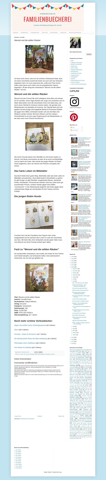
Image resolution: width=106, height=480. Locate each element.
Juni (74, 281)
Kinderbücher (24, 32)
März (74, 330)
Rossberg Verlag (73, 410)
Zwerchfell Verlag (83, 430)
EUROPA (88, 370)
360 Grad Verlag (73, 349)
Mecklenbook (84, 397)
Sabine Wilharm (41, 354)
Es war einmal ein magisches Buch (80, 301)
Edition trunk (72, 373)
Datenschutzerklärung (75, 32)
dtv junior (27, 354)
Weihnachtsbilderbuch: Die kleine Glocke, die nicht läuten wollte (84, 139)
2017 (72, 341)
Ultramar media (86, 423)
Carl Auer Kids (86, 363)
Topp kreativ (87, 420)
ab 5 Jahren (18, 455)
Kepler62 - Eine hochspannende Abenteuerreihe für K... (79, 304)
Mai (74, 326)
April (74, 328)
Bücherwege (77, 363)
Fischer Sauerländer (86, 377)
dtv (24, 354)
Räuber (36, 354)
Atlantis (87, 354)
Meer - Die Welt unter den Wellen (80, 283)
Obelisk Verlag (87, 403)
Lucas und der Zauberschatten (79, 299)
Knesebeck (80, 391)
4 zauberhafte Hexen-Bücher (79, 313)
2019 (72, 337)
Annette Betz (78, 351)
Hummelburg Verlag (79, 383)
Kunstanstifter (86, 392)
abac (89, 430)
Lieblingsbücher (35, 32)
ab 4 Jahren (18, 453)
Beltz (71, 359)
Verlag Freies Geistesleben (82, 424)
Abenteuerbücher (75, 75)
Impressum (63, 32)
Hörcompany (72, 385)
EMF (83, 370)
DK (88, 367)
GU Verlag (74, 379)
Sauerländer (72, 412)
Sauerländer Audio (81, 412)
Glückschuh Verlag (80, 380)
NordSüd (90, 401)
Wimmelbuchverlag (74, 427)
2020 (72, 267)
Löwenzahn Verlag (86, 395)
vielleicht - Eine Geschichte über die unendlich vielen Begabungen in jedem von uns (84, 163)
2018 (72, 339)
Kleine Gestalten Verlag (76, 389)
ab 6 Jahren (18, 457)
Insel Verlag (79, 385)
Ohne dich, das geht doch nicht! (79, 288)
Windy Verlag (82, 427)
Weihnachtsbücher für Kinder (78, 80)
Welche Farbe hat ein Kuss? (84, 174)
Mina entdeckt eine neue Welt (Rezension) (79, 318)
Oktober (75, 272)
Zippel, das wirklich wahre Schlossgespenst (29, 325)
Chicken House (84, 365)
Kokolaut (88, 391)
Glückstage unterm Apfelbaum (25, 343)
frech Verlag (83, 435)
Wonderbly (89, 427)
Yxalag (77, 430)
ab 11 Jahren (19, 466)
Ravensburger (74, 409)
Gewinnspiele (54, 32)
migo (82, 436)
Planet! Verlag (79, 407)
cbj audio (72, 433)
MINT (72, 60)
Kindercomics (74, 66)
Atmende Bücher (73, 355)
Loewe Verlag (74, 395)
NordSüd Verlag (76, 403)
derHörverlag (85, 433)
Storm (16, 330)
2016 (72, 343)
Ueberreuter (88, 421)
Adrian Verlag (83, 349)
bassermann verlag (74, 432)
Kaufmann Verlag (80, 386)
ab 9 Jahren (18, 462)
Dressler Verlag (88, 368)
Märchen (73, 78)
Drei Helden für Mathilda (22, 347)
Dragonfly (78, 368)
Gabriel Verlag (81, 379)
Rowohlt (88, 410)
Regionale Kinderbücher (76, 69)
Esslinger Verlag (85, 374)
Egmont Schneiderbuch (83, 373)
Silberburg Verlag (73, 415)
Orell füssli (89, 404)
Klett (86, 389)
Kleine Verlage (74, 68)
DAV (85, 367)
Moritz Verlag (79, 400)
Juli (73, 279)
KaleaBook (72, 386)
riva (70, 438)
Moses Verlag (87, 400)
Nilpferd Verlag (82, 401)
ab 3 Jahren (18, 451)
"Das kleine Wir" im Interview (85, 194)
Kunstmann (72, 394)
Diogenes (72, 368)
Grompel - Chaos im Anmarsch (25, 334)
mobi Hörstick (87, 436)
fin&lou (77, 435)
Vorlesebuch (47, 354)
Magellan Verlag (74, 397)
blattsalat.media (83, 432)
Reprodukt (85, 409)
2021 (72, 264)
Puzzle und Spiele (75, 82)
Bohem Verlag (87, 360)
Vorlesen (53, 354)
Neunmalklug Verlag (73, 401)
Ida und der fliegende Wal (84, 184)
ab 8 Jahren (18, 460)
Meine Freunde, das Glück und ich (80, 290)
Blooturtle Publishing (74, 360)
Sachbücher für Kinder (76, 73)
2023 (72, 260)
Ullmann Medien (76, 423)
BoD (81, 360)
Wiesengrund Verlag (85, 426)
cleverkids (79, 433)
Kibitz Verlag (75, 388)
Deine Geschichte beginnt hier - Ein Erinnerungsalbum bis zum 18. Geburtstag (84, 151)
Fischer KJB (73, 377)
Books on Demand (82, 362)
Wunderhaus (72, 430)
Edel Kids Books (74, 371)
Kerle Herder (89, 386)
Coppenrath (77, 367)
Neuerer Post (18, 416)
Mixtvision (78, 398)
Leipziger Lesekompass (76, 62)
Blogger (60, 472)
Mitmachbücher (74, 71)
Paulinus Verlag (83, 406)
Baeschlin (73, 357)
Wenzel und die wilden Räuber (79, 320)
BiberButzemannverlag (82, 359)
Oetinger (72, 404)
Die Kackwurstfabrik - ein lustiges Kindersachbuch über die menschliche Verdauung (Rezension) (84, 207)
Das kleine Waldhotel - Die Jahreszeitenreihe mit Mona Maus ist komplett (84, 231)
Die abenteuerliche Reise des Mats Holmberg (30, 338)
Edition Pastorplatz (84, 371)
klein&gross (76, 436)
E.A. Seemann (75, 370)
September (75, 275)
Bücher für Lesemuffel (76, 64)
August (74, 277)
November (75, 270)
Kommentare (74, 130)
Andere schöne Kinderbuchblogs (78, 84)
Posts (73, 127)
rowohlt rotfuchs (76, 438)
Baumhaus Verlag (83, 357)
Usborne (71, 424)
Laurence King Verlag (83, 394)
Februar (75, 332)
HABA (89, 380)
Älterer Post (61, 416)
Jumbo (87, 385)
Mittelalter (32, 354)
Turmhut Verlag (80, 421)
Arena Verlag (81, 352)
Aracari (85, 351)
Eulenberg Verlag (73, 376)
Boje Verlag (72, 362)
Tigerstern (79, 420)
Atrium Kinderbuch (83, 356)
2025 (72, 256)
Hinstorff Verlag (82, 382)
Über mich (45, 32)
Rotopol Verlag (82, 410)
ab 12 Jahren (19, 468)
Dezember (75, 268)
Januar (74, 334)
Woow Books (75, 429)
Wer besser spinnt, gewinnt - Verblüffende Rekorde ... (79, 293)
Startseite (15, 32)
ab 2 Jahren (18, 450)
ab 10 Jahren (19, 464)
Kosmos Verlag (74, 392)
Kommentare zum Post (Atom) (27, 418)
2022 (72, 262)
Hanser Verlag (73, 382)
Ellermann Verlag (74, 374)
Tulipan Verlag (73, 421)
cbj (88, 432)
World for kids (86, 429)
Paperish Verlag (75, 406)
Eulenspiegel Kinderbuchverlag (84, 376)
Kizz (89, 388)
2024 (72, 258)
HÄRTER (88, 383)
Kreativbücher (74, 77)
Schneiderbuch (78, 413)
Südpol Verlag (84, 415)
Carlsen (73, 365)
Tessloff (71, 417)
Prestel (88, 407)
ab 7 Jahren (20, 354)
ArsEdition (78, 354)
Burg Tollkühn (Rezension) (78, 315)
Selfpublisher (87, 413)
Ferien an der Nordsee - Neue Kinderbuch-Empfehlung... (79, 285)
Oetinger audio (81, 404)
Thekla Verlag (79, 416)
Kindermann (83, 388)
